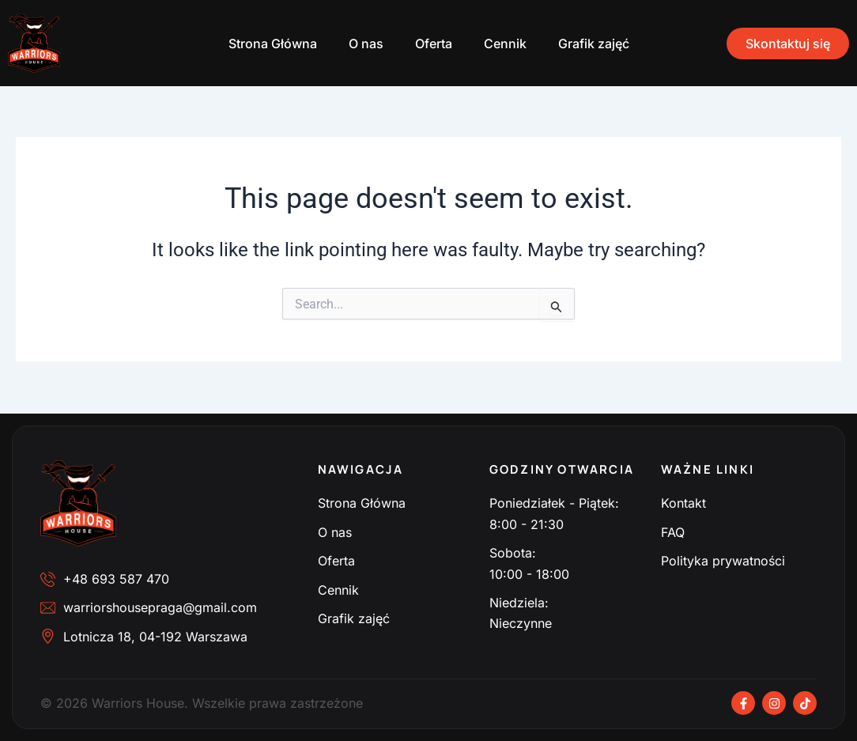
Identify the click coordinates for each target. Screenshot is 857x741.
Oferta (433, 43)
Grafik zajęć (593, 43)
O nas (366, 43)
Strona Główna (272, 43)
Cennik (505, 43)
